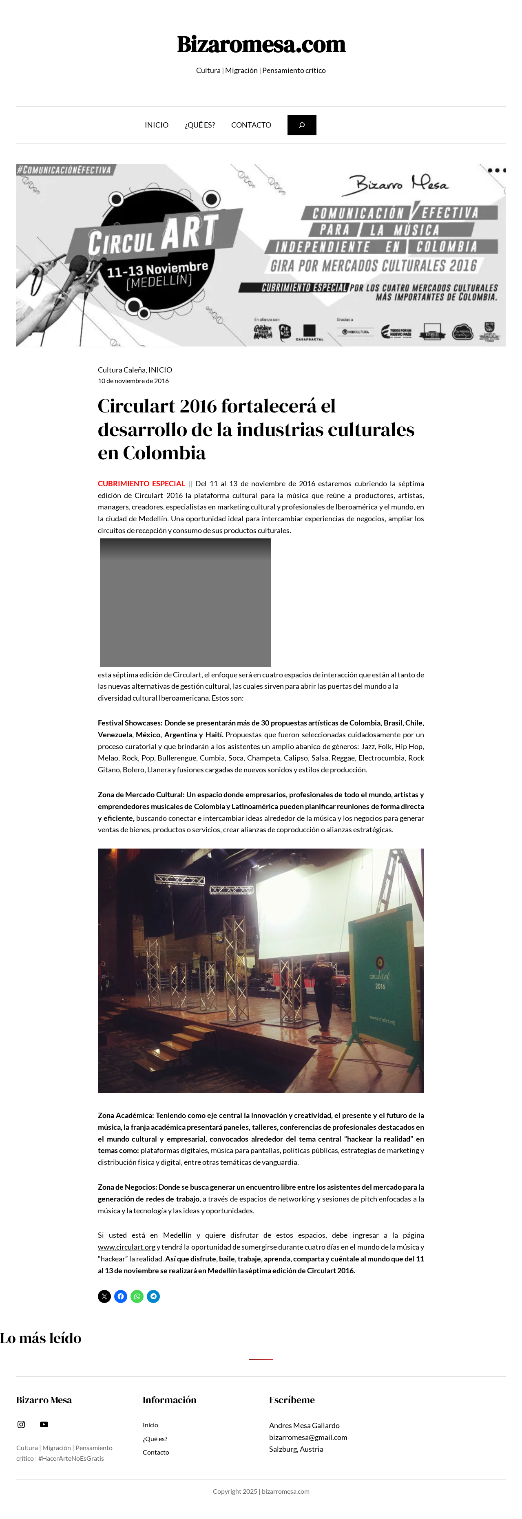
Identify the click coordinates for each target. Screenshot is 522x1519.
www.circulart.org (126, 1246)
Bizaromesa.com (261, 44)
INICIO (160, 369)
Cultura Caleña (122, 369)
